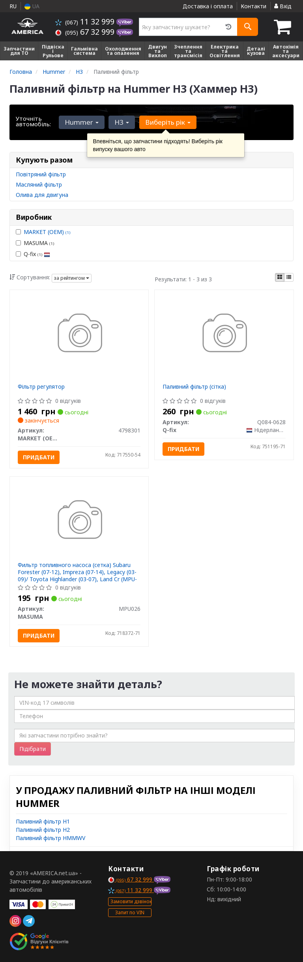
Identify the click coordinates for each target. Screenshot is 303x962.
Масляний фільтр (39, 184)
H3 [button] (120, 122)
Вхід (283, 6)
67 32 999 (85, 31)
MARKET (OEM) (47, 232)
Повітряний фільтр (41, 174)
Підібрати (32, 748)
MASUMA (35, 243)
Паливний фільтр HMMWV (50, 838)
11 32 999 (85, 21)
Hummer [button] (81, 122)
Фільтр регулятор (41, 386)
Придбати (38, 457)
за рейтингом (71, 278)
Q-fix (33, 254)
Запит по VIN (129, 912)
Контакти (253, 6)
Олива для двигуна (42, 194)
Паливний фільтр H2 (43, 829)
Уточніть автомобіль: (33, 121)
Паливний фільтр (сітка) (194, 386)
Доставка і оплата (208, 6)
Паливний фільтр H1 (43, 821)
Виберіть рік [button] (165, 122)
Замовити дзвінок (131, 901)
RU (13, 6)
